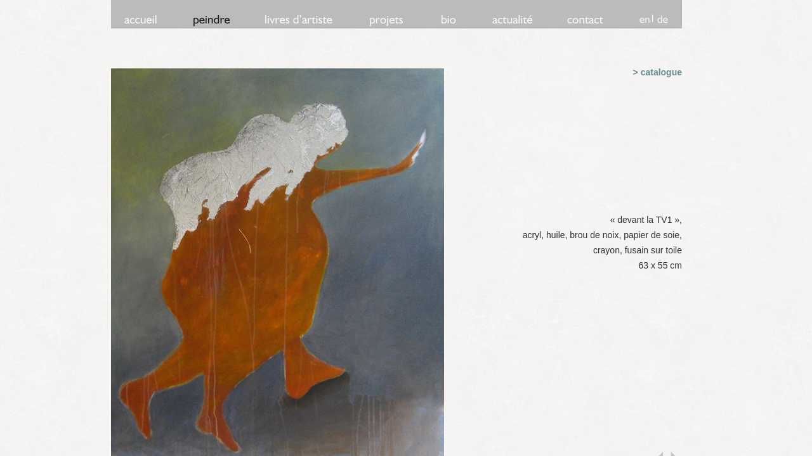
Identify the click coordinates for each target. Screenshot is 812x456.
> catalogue (657, 72)
